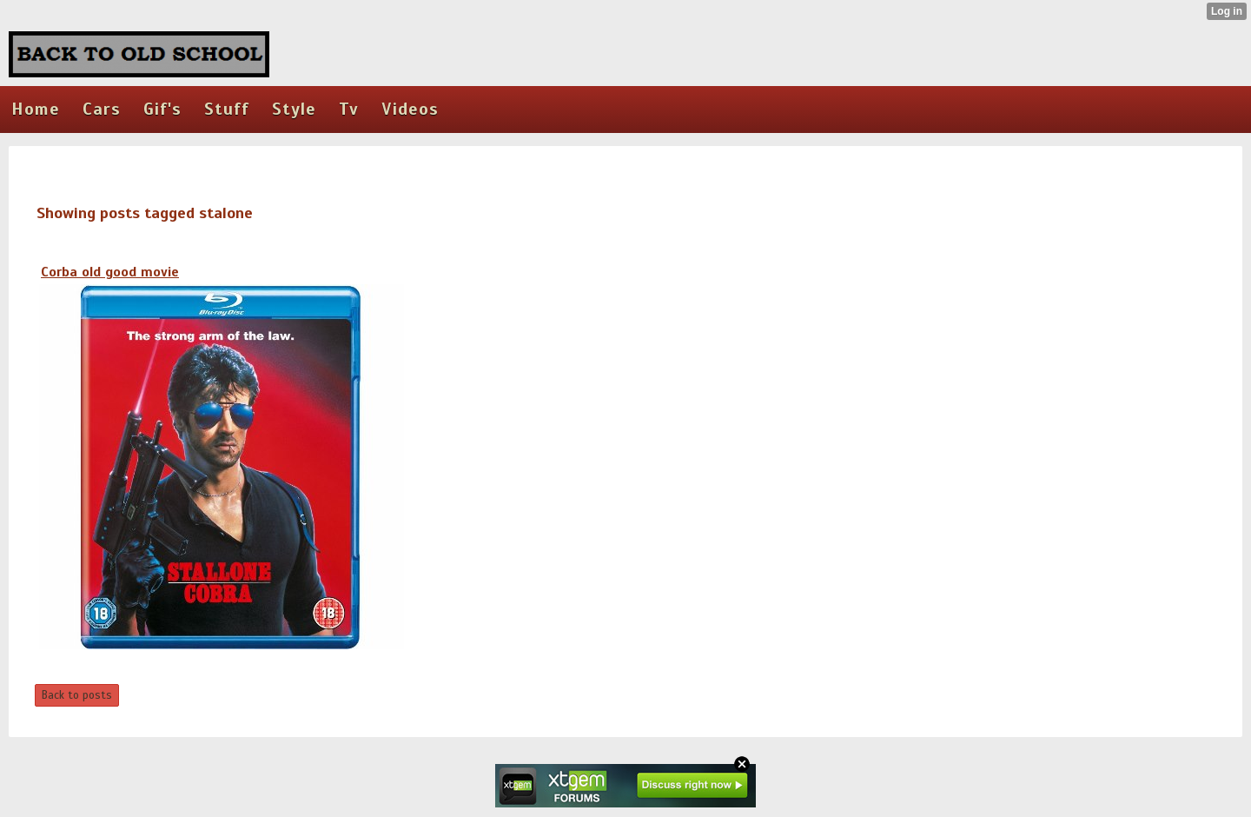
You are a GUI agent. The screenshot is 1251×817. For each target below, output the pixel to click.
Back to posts (77, 695)
